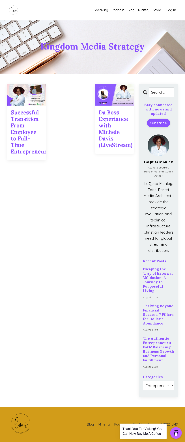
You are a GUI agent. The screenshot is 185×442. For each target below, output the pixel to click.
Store (157, 10)
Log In (171, 10)
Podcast (118, 10)
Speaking (101, 10)
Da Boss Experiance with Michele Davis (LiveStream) (114, 128)
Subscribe (158, 123)
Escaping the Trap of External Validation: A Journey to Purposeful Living (158, 280)
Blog (131, 10)
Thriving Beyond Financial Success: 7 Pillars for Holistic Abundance (158, 314)
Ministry (143, 10)
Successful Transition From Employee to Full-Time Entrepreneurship (26, 132)
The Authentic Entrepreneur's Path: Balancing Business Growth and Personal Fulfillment (158, 349)
